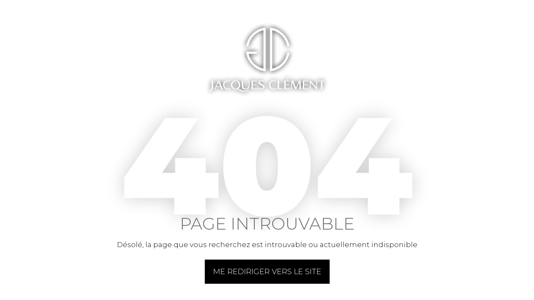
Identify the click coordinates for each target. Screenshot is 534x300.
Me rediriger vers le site (267, 271)
